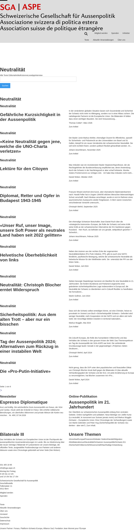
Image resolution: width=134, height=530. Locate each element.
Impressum (4, 524)
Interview (38, 75)
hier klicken (54, 450)
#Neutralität (88, 442)
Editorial (12, 75)
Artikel (18, 75)
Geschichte (4, 517)
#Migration (118, 439)
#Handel (110, 439)
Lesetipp (31, 75)
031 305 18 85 (6, 465)
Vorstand (3, 514)
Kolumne (24, 75)
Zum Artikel (73, 127)
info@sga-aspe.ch (7, 468)
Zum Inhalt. (91, 425)
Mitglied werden (101, 33)
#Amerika (73, 439)
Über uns (121, 40)
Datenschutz (5, 521)
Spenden (115, 33)
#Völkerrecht (83, 445)
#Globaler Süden (100, 439)
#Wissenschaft (95, 445)
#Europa (80, 439)
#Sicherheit (73, 445)
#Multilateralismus (76, 442)
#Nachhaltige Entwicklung (111, 445)
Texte (86, 40)
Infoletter (126, 33)
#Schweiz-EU (120, 442)
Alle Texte (4, 75)
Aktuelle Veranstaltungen (103, 40)
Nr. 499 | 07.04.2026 (17, 415)
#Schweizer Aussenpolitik (103, 442)
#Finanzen (88, 439)
